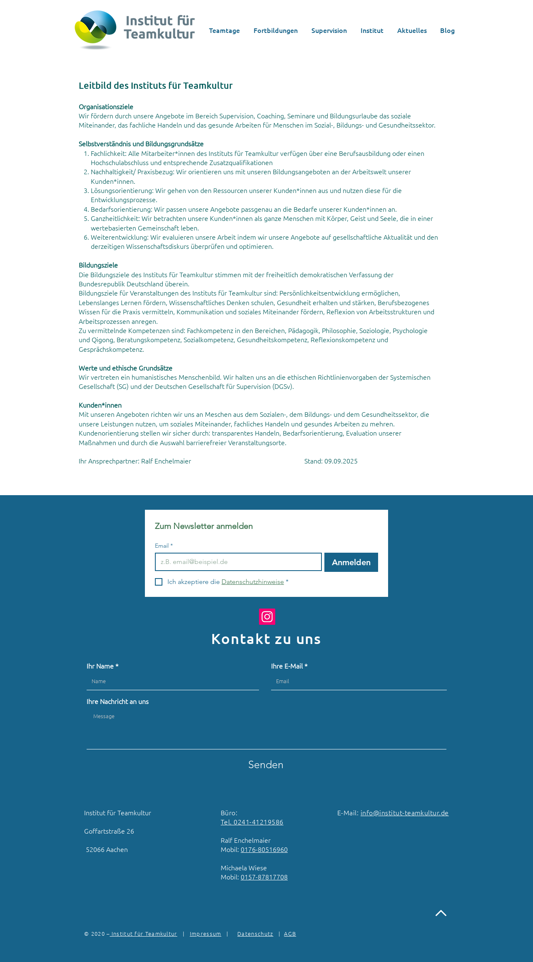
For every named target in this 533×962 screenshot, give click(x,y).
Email (164, 545)
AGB (290, 933)
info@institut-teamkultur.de (405, 812)
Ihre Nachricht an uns (118, 701)
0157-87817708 (264, 876)
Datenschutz (255, 933)
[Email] (236, 562)
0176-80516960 (264, 849)
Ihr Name (100, 665)
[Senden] (265, 764)
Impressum (206, 933)
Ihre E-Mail (287, 665)
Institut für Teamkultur (143, 933)
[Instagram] (267, 617)
